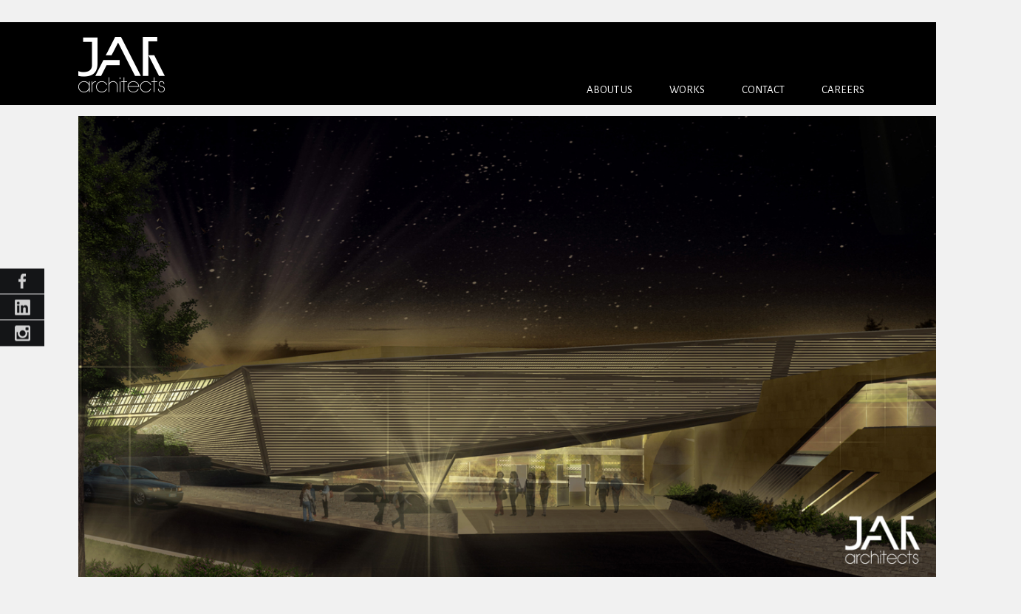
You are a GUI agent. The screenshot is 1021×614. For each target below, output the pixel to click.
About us (609, 89)
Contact (763, 89)
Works (687, 89)
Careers (843, 89)
